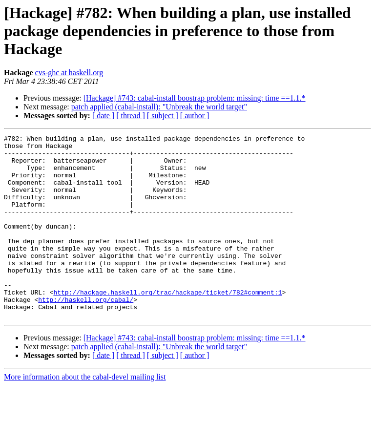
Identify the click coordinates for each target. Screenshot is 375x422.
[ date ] (103, 115)
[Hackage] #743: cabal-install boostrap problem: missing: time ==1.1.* (194, 98)
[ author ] (194, 115)
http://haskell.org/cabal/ (85, 333)
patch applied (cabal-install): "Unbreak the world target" (159, 107)
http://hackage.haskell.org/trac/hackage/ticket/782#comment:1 (167, 324)
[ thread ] (130, 115)
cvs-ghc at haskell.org (69, 72)
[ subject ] (162, 115)
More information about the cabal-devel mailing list (85, 413)
